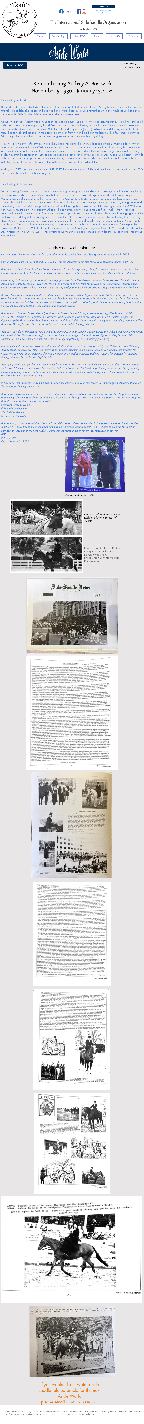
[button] (103, 6)
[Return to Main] (15, 65)
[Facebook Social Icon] (79, 11)
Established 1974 (87, 29)
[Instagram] (84, 11)
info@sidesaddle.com (81, 1402)
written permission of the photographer (99, 1411)
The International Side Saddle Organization (88, 22)
